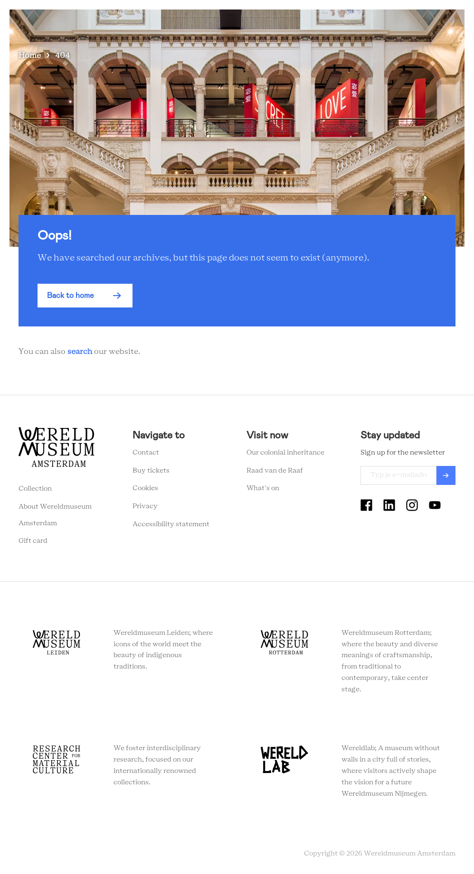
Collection (35, 488)
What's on (154, 23)
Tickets (352, 23)
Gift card (33, 541)
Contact (146, 452)
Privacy (145, 506)
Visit (193, 23)
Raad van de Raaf (274, 470)
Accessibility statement (171, 524)
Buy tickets (151, 470)
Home (30, 55)
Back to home (70, 295)
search (79, 351)
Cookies (145, 488)
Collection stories (246, 23)
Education (307, 23)
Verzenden (445, 475)
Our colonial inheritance (285, 452)
